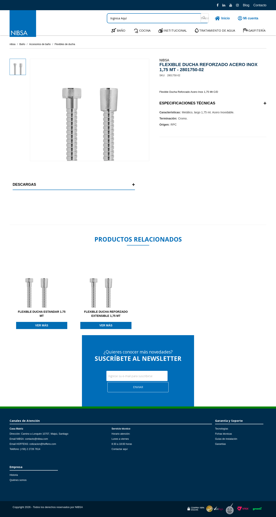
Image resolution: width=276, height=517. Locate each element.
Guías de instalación (226, 438)
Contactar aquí (120, 449)
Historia (14, 475)
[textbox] (158, 18)
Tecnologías (221, 428)
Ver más (41, 325)
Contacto (259, 5)
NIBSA (164, 60)
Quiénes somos (18, 480)
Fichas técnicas (223, 433)
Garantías (220, 444)
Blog (246, 5)
